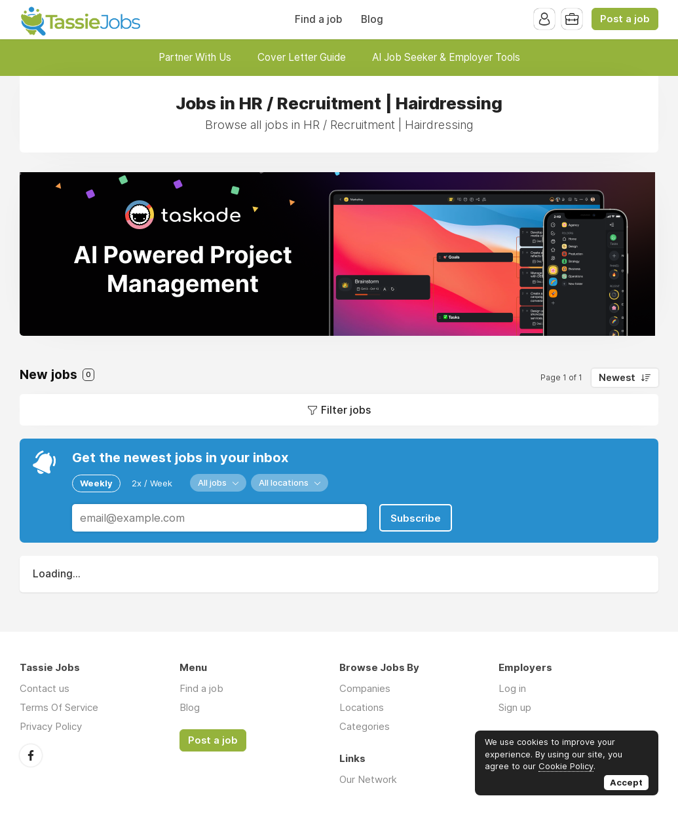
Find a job (318, 19)
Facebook (31, 755)
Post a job (625, 19)
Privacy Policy (51, 726)
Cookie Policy (565, 766)
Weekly (96, 483)
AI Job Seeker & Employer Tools (446, 57)
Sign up (515, 707)
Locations (361, 707)
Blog (372, 19)
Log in (512, 688)
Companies (364, 688)
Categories (364, 726)
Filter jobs (346, 409)
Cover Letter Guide (301, 57)
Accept (626, 782)
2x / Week (152, 483)
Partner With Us (195, 57)
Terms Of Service (59, 707)
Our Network (368, 779)
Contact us (44, 688)
